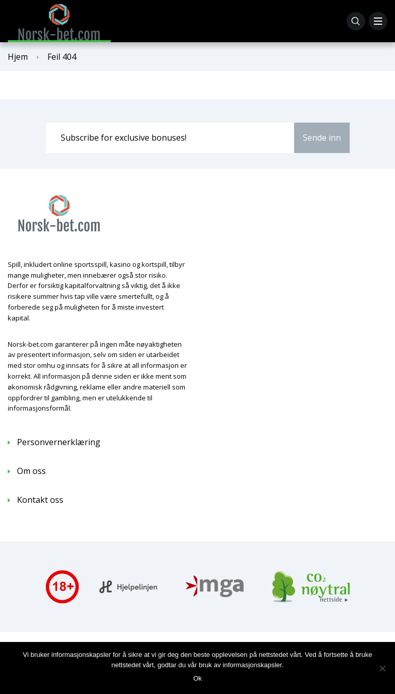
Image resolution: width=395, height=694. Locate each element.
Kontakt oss (40, 499)
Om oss (31, 471)
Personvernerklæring (58, 442)
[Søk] (356, 21)
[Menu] (378, 21)
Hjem (18, 56)
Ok (197, 678)
